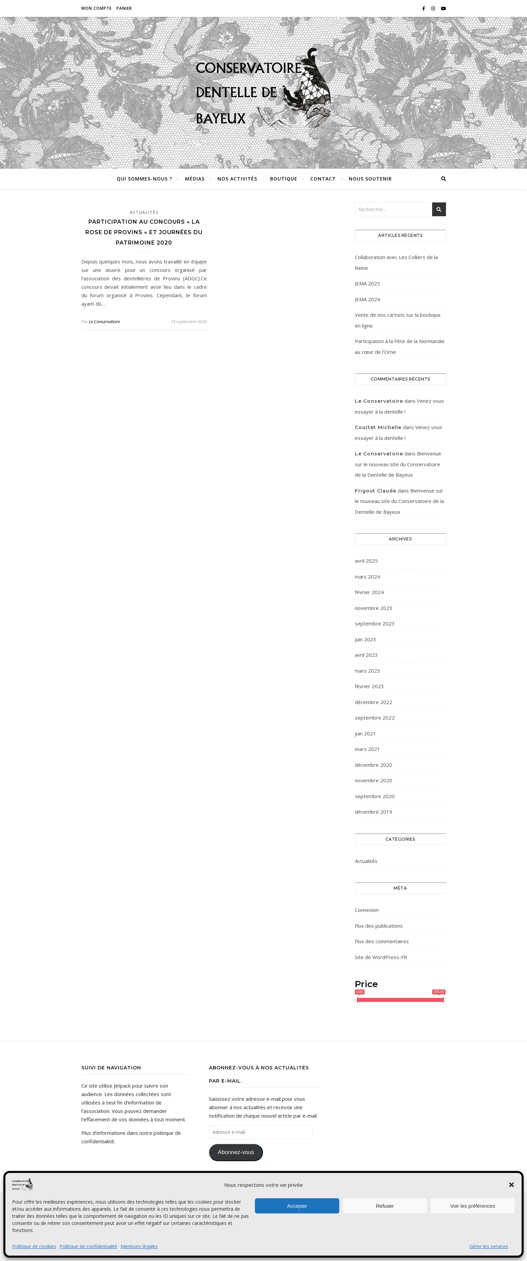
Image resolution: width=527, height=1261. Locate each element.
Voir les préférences (472, 1206)
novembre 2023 (373, 608)
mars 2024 (367, 576)
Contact (323, 178)
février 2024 (369, 592)
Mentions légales (139, 1246)
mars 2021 (367, 749)
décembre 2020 (373, 764)
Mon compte (96, 8)
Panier (124, 8)
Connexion (367, 909)
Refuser (385, 1206)
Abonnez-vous (236, 1152)
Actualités (144, 212)
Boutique (283, 178)
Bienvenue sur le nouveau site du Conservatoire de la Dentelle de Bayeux (398, 464)
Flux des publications (379, 925)
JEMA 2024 (367, 299)
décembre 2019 (373, 811)
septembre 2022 (375, 717)
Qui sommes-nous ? (144, 178)
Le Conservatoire (104, 321)
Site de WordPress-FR (381, 957)
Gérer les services (489, 1246)
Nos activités (237, 178)
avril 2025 (366, 560)
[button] (511, 1184)
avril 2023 (366, 654)
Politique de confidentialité (88, 1246)
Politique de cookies (34, 1246)
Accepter (297, 1206)
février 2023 (369, 686)
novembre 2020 (373, 780)
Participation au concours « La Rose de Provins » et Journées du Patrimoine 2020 (144, 232)
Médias (195, 178)
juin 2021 (365, 733)
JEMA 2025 (367, 283)
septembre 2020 (375, 796)
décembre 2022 (373, 702)
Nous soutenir (370, 178)
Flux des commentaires (382, 941)
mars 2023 (367, 670)
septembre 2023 (375, 623)
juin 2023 (365, 639)
